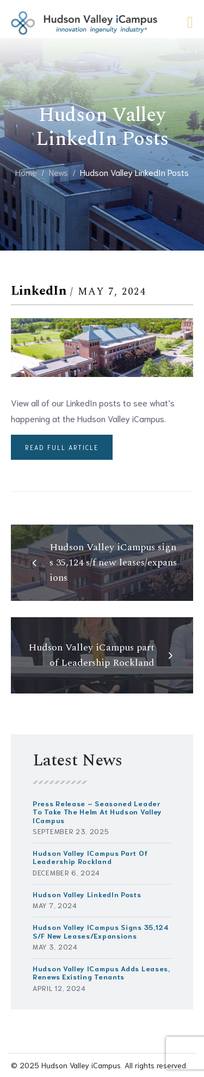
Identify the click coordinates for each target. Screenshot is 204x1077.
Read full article (61, 447)
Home (26, 172)
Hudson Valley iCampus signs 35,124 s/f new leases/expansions (101, 931)
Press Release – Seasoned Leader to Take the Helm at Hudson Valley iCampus (97, 811)
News (58, 172)
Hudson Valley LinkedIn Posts (87, 894)
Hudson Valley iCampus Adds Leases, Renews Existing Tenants (101, 972)
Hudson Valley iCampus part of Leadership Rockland (90, 857)
